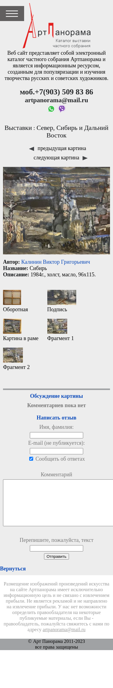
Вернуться (13, 578)
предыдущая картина (57, 148)
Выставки (18, 127)
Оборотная (15, 301)
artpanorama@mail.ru (64, 638)
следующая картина (61, 158)
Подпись (61, 301)
